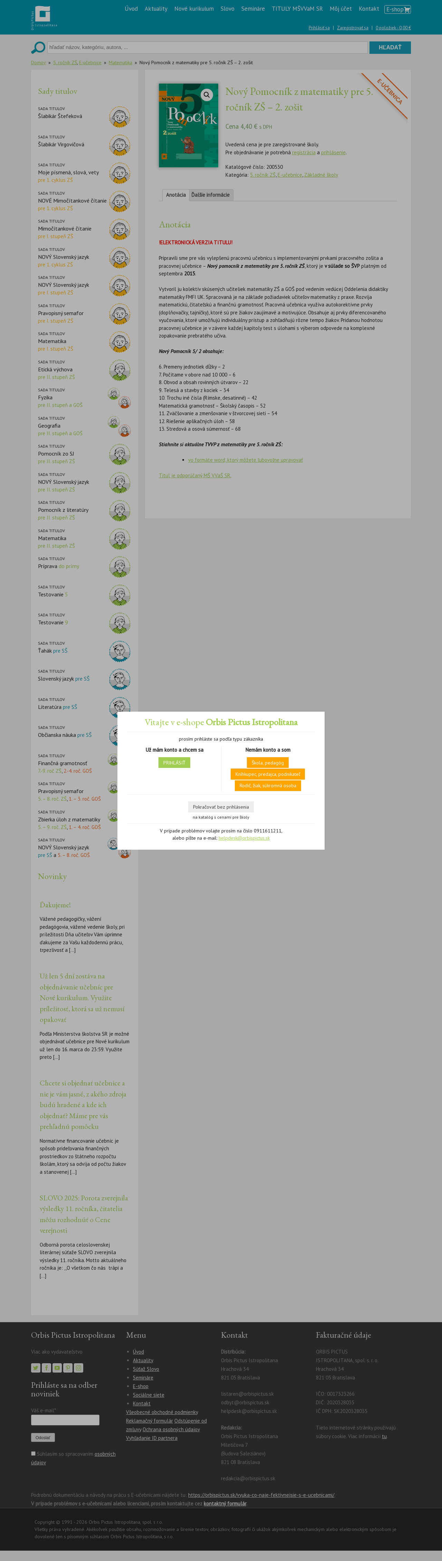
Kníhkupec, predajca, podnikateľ (268, 774)
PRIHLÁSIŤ (174, 763)
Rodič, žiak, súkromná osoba (268, 785)
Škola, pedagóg (268, 763)
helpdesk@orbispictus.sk (244, 838)
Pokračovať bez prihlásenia (221, 807)
